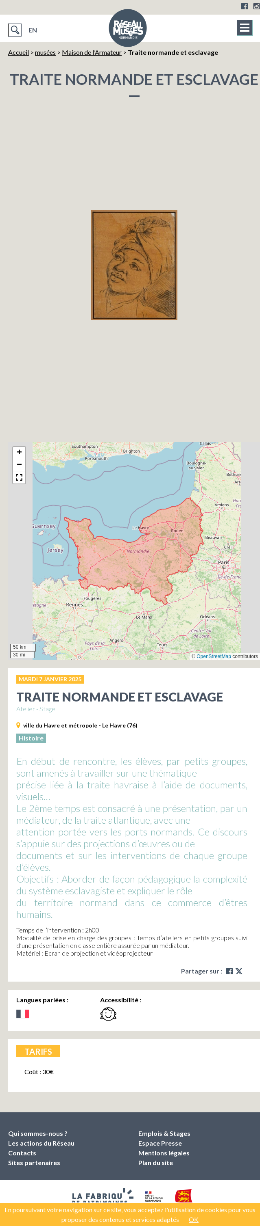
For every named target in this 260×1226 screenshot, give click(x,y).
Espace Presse (160, 1143)
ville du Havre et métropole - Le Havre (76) (80, 725)
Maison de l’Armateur (92, 52)
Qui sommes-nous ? (38, 1133)
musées (45, 52)
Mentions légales (164, 1153)
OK (194, 1219)
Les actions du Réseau (41, 1143)
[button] (19, 453)
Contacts (22, 1153)
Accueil (18, 52)
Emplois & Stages (164, 1133)
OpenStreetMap (214, 656)
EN (32, 30)
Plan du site (155, 1162)
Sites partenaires (34, 1162)
